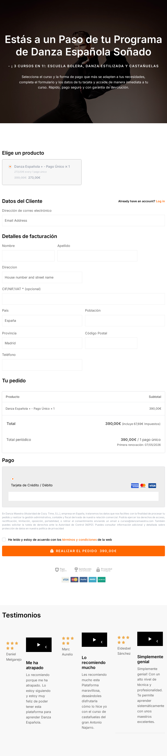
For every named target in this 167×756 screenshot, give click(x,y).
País (6, 310)
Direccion (11, 267)
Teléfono (10, 355)
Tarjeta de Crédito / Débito (83, 485)
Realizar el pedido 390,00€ (86, 551)
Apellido (65, 246)
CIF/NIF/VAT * (21, 289)
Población (94, 310)
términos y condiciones (79, 540)
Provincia (10, 333)
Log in (160, 201)
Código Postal (97, 333)
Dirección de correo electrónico (28, 210)
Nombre (10, 246)
